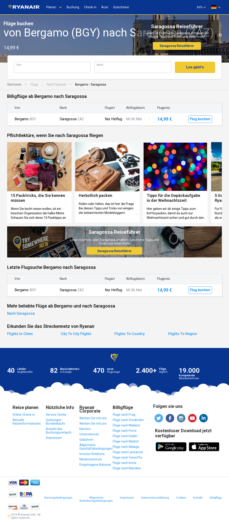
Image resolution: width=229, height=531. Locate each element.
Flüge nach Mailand (126, 425)
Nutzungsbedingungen (58, 497)
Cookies (181, 497)
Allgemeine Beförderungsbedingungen (96, 499)
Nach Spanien (56, 84)
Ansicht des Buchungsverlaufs (59, 430)
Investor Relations (92, 454)
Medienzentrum (90, 459)
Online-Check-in (24, 414)
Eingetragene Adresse (95, 464)
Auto (104, 7)
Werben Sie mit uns (93, 418)
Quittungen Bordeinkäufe (55, 421)
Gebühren (86, 439)
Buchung (73, 7)
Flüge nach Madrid (125, 441)
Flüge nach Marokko (127, 468)
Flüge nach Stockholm (128, 420)
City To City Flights (76, 334)
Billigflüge (216, 497)
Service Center (56, 414)
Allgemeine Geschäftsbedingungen (95, 446)
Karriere (85, 429)
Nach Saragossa (21, 313)
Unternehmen (89, 434)
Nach (100, 64)
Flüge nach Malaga (126, 447)
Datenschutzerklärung (155, 497)
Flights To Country (129, 334)
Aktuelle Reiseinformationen (27, 421)
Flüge (34, 84)
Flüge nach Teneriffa (127, 457)
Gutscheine (121, 7)
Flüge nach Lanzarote (128, 452)
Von (18, 64)
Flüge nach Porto (124, 430)
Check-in (90, 7)
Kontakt (198, 497)
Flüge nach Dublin (125, 436)
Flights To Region (182, 334)
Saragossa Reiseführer (177, 46)
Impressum (54, 438)
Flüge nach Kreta (124, 463)
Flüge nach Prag (124, 414)
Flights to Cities (20, 334)
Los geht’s (195, 67)
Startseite (14, 84)
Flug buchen (200, 119)
